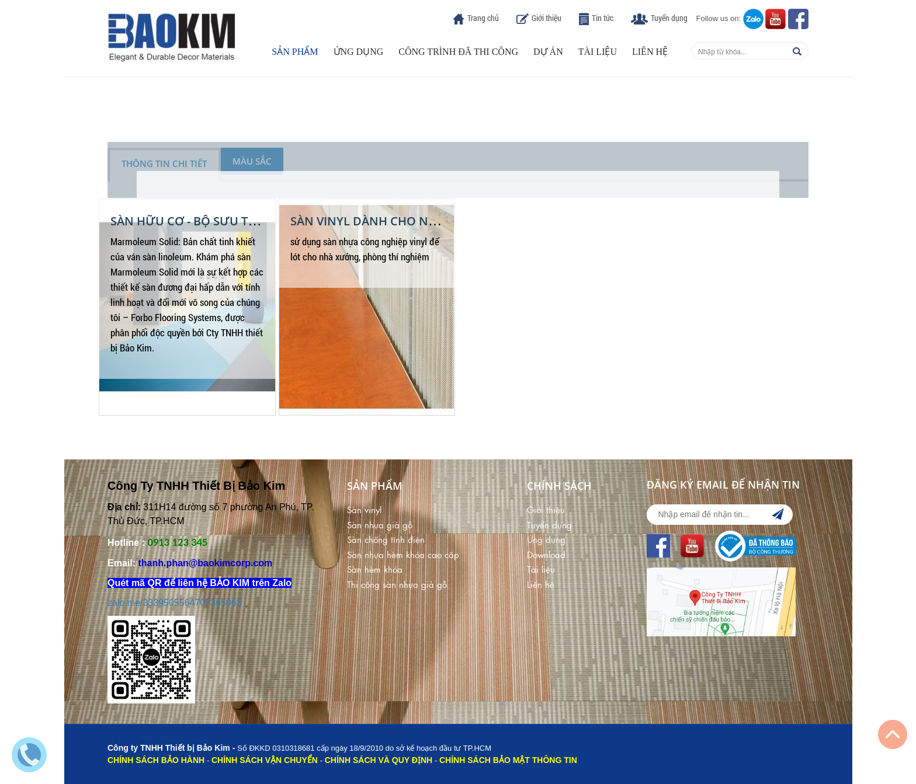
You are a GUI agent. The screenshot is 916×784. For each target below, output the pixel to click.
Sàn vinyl (364, 509)
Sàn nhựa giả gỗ (379, 524)
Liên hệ (650, 52)
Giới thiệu (546, 17)
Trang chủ (483, 17)
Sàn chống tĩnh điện (386, 539)
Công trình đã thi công (458, 52)
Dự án (548, 52)
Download (546, 554)
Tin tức (602, 17)
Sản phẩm (295, 52)
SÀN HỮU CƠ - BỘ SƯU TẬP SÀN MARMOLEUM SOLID (258, 221)
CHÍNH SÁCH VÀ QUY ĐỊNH (378, 760)
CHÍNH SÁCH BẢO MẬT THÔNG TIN (508, 760)
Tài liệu (597, 52)
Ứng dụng (359, 52)
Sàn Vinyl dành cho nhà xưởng (391, 221)
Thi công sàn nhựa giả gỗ (397, 584)
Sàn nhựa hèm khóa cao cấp (403, 554)
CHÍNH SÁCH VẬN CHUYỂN (264, 760)
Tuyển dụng (669, 17)
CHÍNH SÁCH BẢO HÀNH (155, 760)
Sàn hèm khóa (375, 569)
